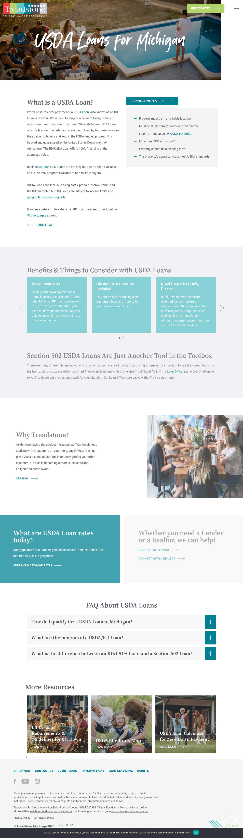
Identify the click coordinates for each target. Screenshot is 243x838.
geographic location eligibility (46, 197)
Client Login (67, 770)
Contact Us (44, 770)
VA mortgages (36, 215)
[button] (119, 342)
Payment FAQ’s (93, 770)
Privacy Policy (22, 817)
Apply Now (22, 770)
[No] (239, 832)
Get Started (201, 8)
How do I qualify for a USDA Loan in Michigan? (81, 622)
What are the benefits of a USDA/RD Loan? (77, 638)
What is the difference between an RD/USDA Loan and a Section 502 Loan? (111, 654)
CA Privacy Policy (44, 817)
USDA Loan (81, 112)
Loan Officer (175, 375)
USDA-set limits (180, 133)
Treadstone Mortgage (25, 10)
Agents (143, 770)
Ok (196, 832)
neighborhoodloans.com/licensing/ (51, 811)
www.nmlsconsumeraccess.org (129, 811)
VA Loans (44, 167)
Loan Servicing (121, 770)
